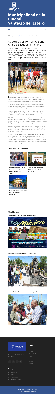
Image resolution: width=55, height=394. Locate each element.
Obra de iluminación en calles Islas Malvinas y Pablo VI (23, 292)
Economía (23, 35)
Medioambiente (11, 36)
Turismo (20, 36)
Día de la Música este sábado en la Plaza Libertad (22, 215)
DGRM (30, 356)
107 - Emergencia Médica (14, 379)
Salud (37, 35)
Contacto (31, 363)
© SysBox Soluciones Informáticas (27, 391)
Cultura (16, 35)
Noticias (31, 351)
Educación (31, 35)
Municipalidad (32, 354)
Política (9, 35)
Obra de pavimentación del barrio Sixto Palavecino (22, 253)
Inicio (30, 349)
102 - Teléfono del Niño (14, 377)
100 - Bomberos (12, 372)
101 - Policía (11, 374)
